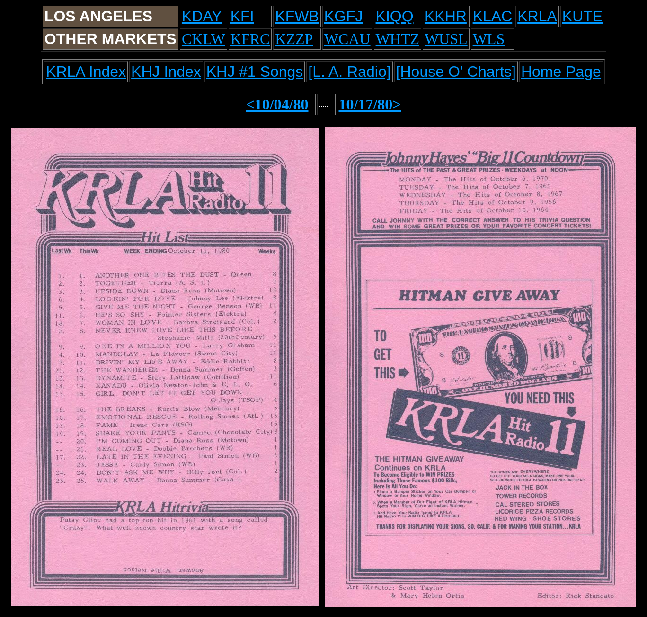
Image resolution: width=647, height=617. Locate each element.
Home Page (561, 71)
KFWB (297, 16)
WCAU (347, 38)
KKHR (446, 16)
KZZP (294, 38)
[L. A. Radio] (349, 71)
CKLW (203, 38)
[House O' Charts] (456, 71)
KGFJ (343, 16)
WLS (489, 38)
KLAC (493, 16)
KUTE (582, 16)
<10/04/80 (277, 104)
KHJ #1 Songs (254, 71)
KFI (242, 16)
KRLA (537, 16)
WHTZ (397, 38)
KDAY (202, 16)
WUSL (446, 38)
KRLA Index (86, 71)
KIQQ (395, 16)
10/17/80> (370, 104)
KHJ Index (166, 71)
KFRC (250, 38)
